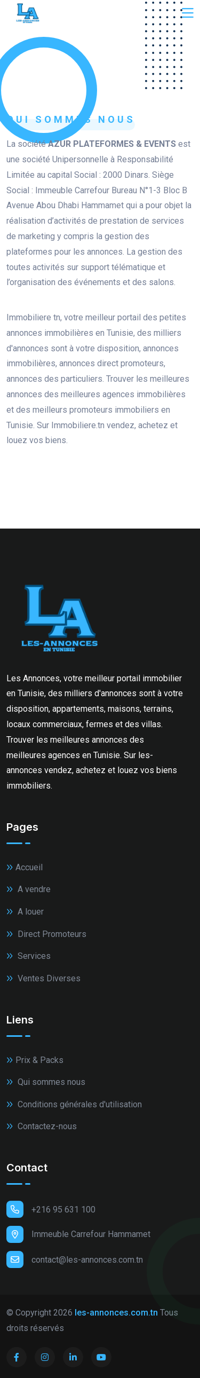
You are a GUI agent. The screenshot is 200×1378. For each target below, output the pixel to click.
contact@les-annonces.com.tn (74, 1259)
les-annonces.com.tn (116, 1313)
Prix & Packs (34, 1060)
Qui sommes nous (45, 1082)
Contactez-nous (41, 1126)
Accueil (24, 867)
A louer (25, 912)
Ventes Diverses (43, 978)
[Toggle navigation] (188, 13)
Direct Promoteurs (46, 934)
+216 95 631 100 (50, 1209)
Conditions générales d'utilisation (74, 1104)
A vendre (28, 889)
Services (28, 956)
